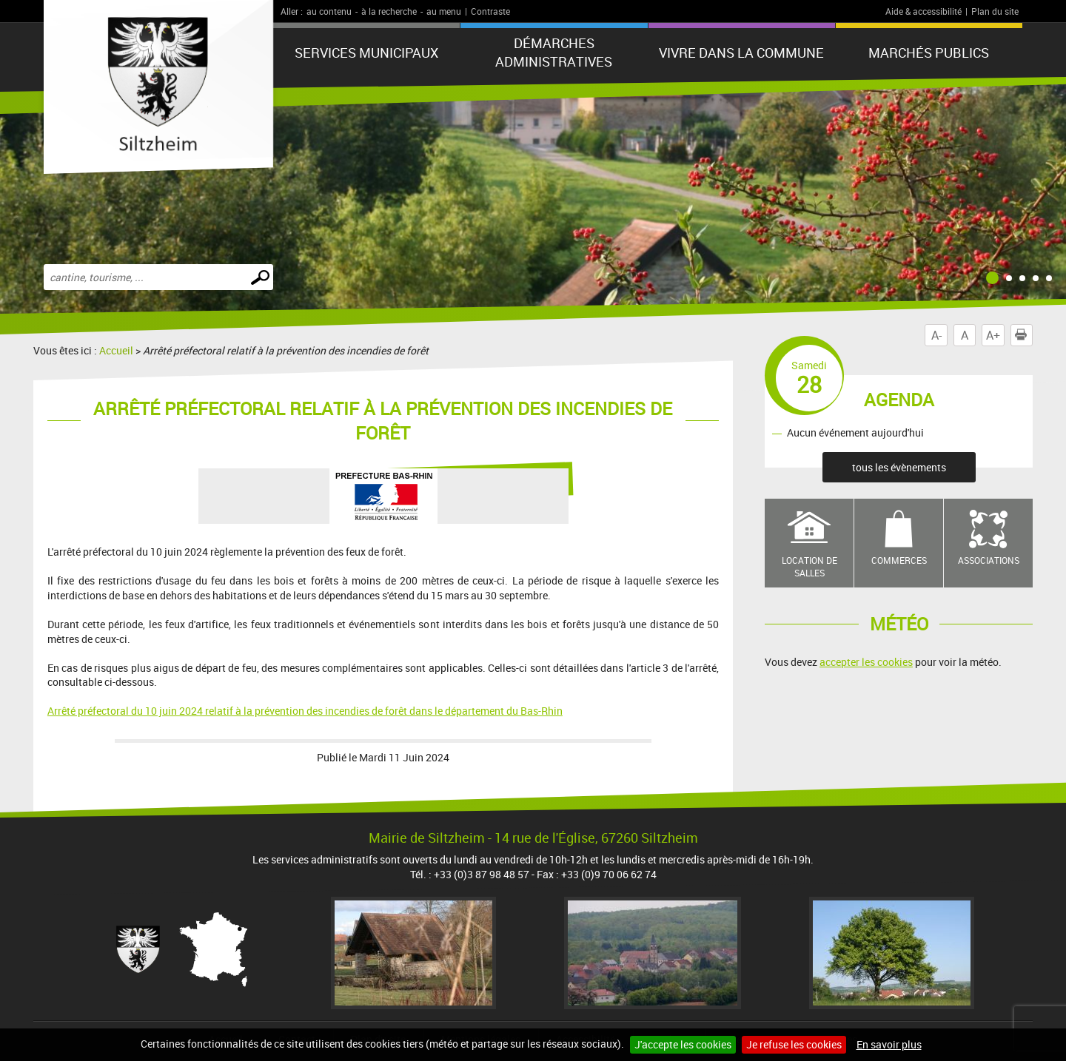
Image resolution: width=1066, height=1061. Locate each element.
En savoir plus (889, 1044)
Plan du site (995, 11)
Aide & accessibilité (923, 11)
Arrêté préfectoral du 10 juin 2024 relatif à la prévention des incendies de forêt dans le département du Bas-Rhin (305, 711)
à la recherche (389, 11)
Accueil (116, 350)
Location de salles (809, 566)
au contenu (329, 11)
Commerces (899, 560)
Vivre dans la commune (741, 52)
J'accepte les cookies (682, 1044)
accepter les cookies (866, 662)
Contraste (490, 11)
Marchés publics (928, 52)
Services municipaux (366, 52)
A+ (993, 335)
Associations (988, 560)
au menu (443, 11)
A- (936, 335)
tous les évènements (899, 467)
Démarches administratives (553, 52)
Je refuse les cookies (794, 1044)
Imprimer (1024, 335)
